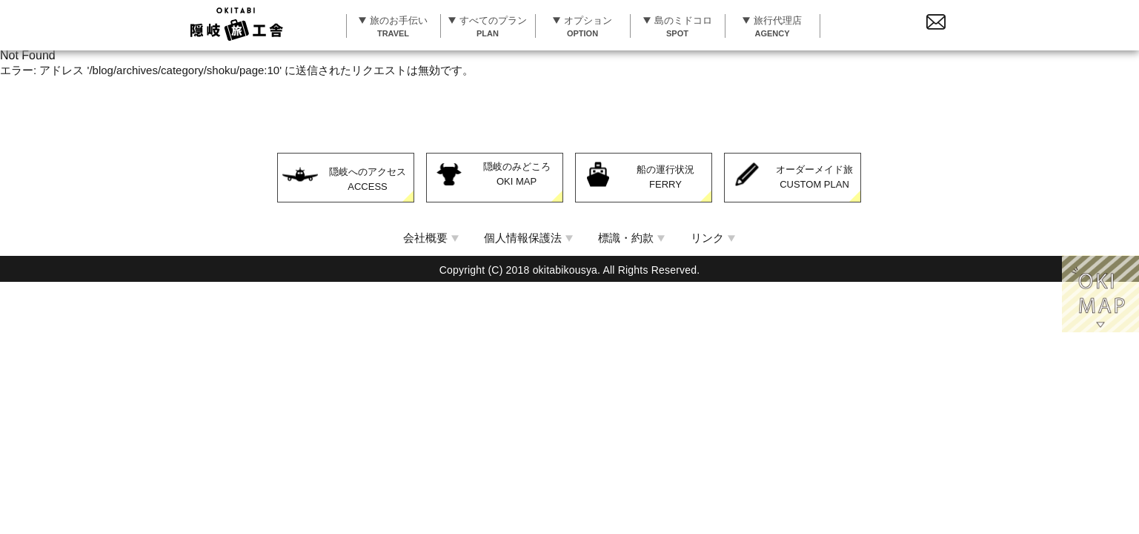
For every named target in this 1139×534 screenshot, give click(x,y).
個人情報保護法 (523, 237)
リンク (707, 237)
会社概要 (425, 237)
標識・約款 (626, 237)
